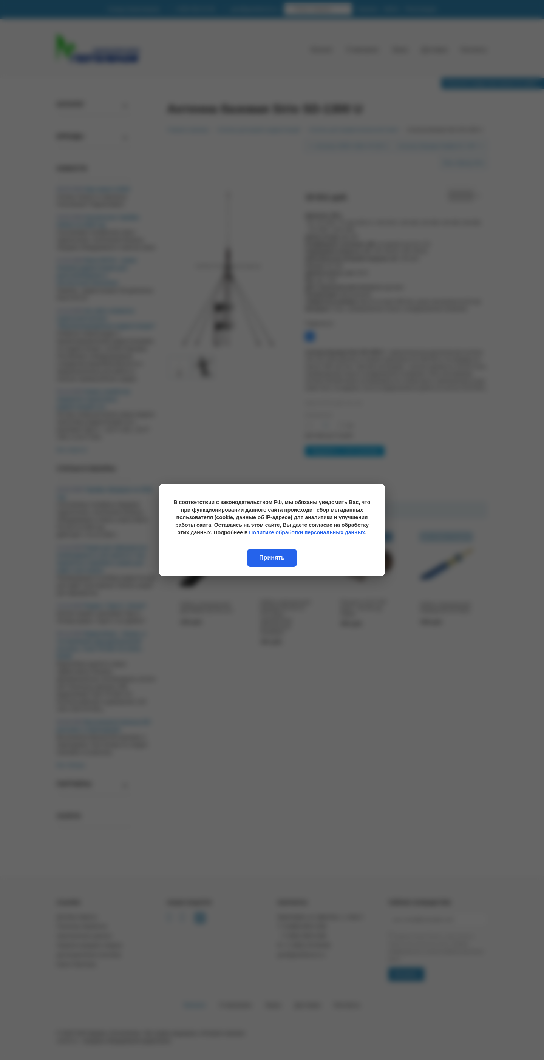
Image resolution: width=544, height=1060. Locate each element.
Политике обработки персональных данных (307, 532)
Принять (272, 557)
